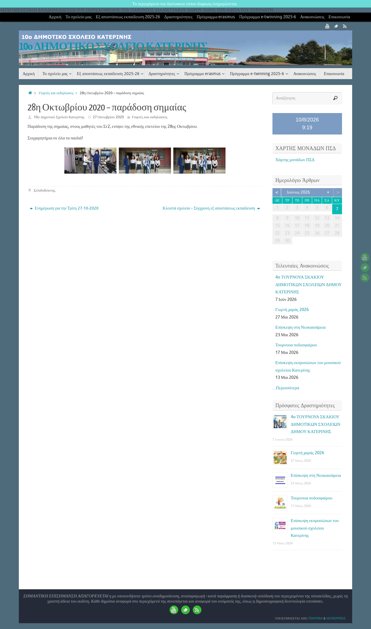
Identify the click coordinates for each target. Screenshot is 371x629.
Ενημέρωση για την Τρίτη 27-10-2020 (64, 208)
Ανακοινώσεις (312, 17)
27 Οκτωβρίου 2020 (108, 116)
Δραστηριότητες (178, 17)
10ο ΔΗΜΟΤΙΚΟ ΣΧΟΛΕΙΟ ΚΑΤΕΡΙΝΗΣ (113, 46)
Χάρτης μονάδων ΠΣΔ (294, 160)
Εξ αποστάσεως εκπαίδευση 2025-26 (128, 17)
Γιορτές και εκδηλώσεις (59, 93)
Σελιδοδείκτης (44, 190)
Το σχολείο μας (79, 17)
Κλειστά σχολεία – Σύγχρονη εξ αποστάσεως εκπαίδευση (211, 208)
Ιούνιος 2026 (298, 192)
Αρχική (54, 17)
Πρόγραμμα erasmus (216, 17)
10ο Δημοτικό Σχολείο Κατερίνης (59, 116)
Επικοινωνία (339, 17)
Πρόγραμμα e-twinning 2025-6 (267, 17)
